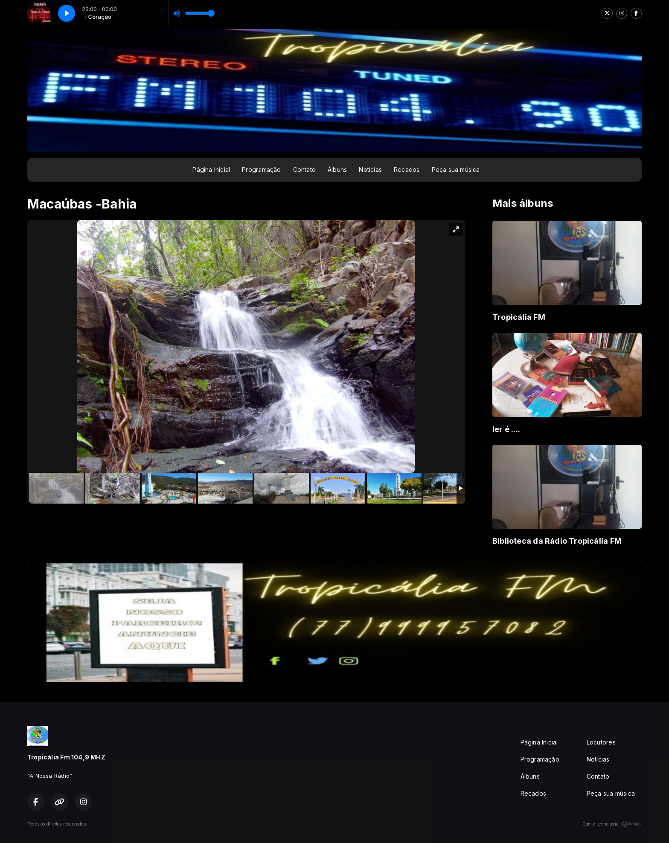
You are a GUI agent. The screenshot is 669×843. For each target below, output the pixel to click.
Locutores (601, 742)
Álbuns (337, 169)
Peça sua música (456, 169)
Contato (304, 169)
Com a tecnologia (612, 824)
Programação (261, 169)
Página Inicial (211, 169)
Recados (406, 169)
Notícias (370, 169)
